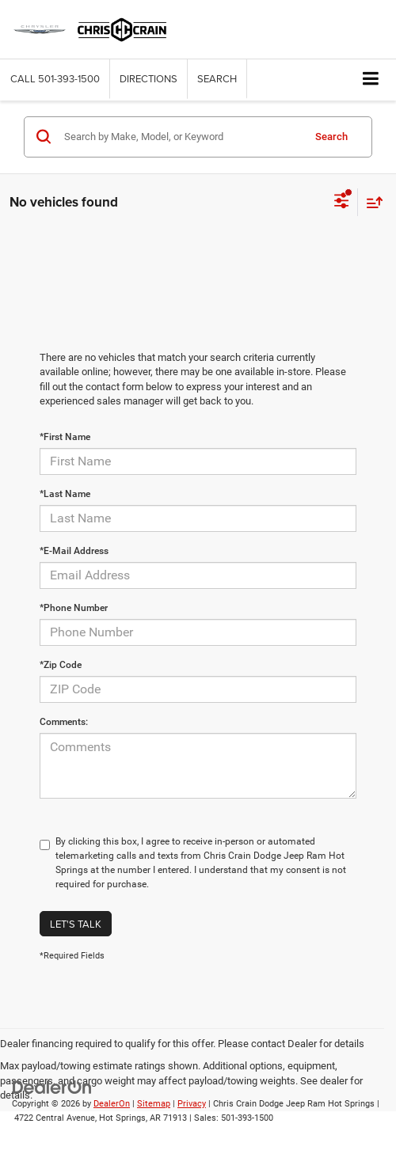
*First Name (65, 436)
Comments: (64, 721)
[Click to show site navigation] (371, 79)
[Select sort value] (370, 202)
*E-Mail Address (74, 550)
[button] (55, 79)
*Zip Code (61, 664)
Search (331, 136)
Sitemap (153, 1104)
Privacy (191, 1104)
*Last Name (65, 493)
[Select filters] (342, 202)
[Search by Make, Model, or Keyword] (181, 137)
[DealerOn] (52, 1086)
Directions (148, 78)
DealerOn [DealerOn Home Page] (111, 1104)
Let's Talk (75, 924)
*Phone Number (74, 607)
